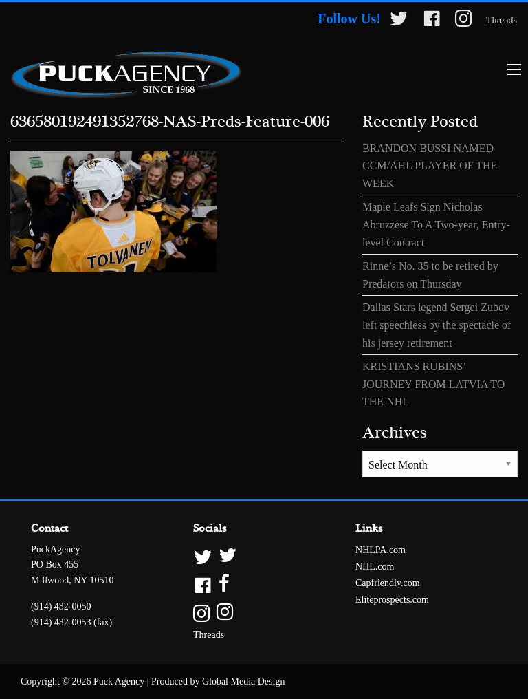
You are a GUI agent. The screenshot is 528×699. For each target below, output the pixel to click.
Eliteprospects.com (392, 599)
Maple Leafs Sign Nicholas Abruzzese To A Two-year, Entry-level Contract (436, 224)
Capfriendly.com (387, 583)
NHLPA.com (380, 550)
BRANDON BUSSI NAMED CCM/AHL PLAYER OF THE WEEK (429, 165)
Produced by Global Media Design (218, 681)
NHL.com (374, 566)
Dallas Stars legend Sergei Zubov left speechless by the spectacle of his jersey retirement (436, 324)
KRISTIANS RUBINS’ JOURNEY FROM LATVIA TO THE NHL (433, 384)
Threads (501, 20)
